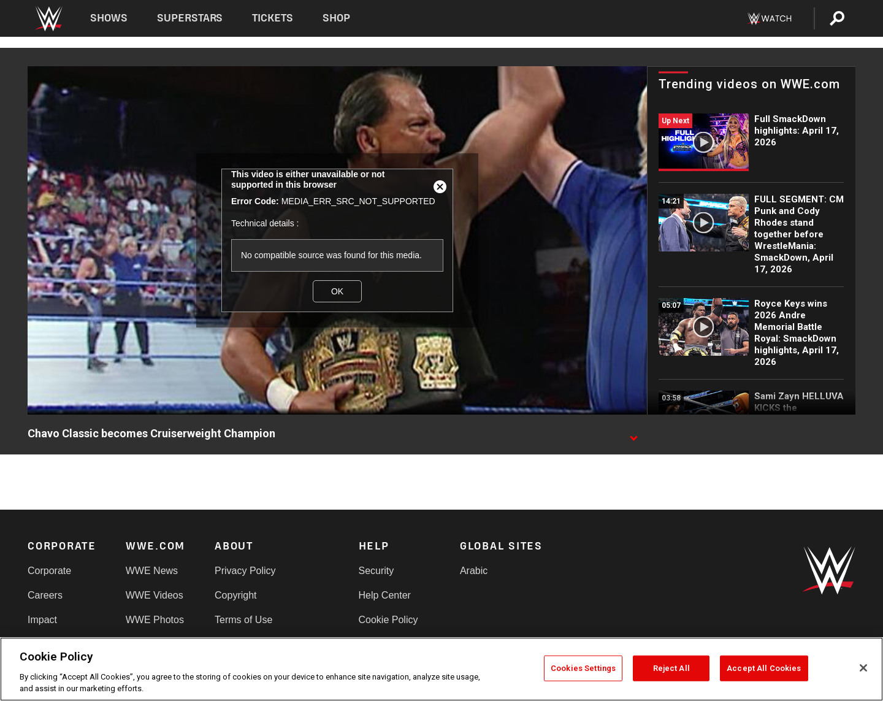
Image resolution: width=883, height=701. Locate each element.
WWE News (152, 570)
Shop (336, 18)
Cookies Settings (583, 668)
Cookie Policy (388, 620)
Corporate (49, 570)
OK (337, 291)
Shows (109, 18)
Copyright (235, 595)
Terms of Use (243, 620)
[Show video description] (633, 434)
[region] (441, 669)
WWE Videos (154, 595)
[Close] (863, 667)
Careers (45, 595)
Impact (42, 620)
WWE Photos (155, 620)
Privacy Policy (245, 570)
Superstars (190, 18)
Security (376, 570)
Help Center (385, 595)
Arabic (473, 570)
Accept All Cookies (764, 668)
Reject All (671, 668)
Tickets (272, 18)
